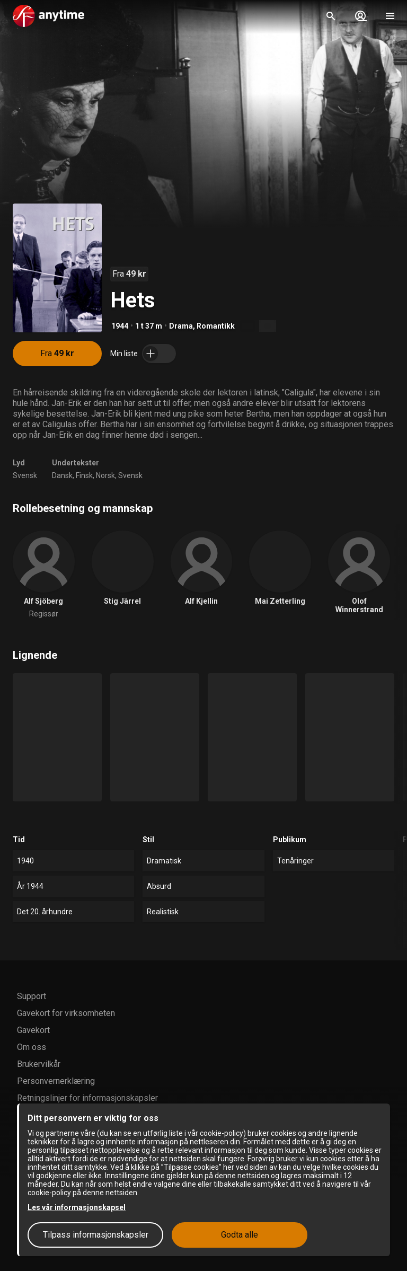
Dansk (62, 475)
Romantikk (216, 326)
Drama (181, 326)
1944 (119, 326)
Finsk (84, 475)
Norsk (105, 475)
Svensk (25, 475)
